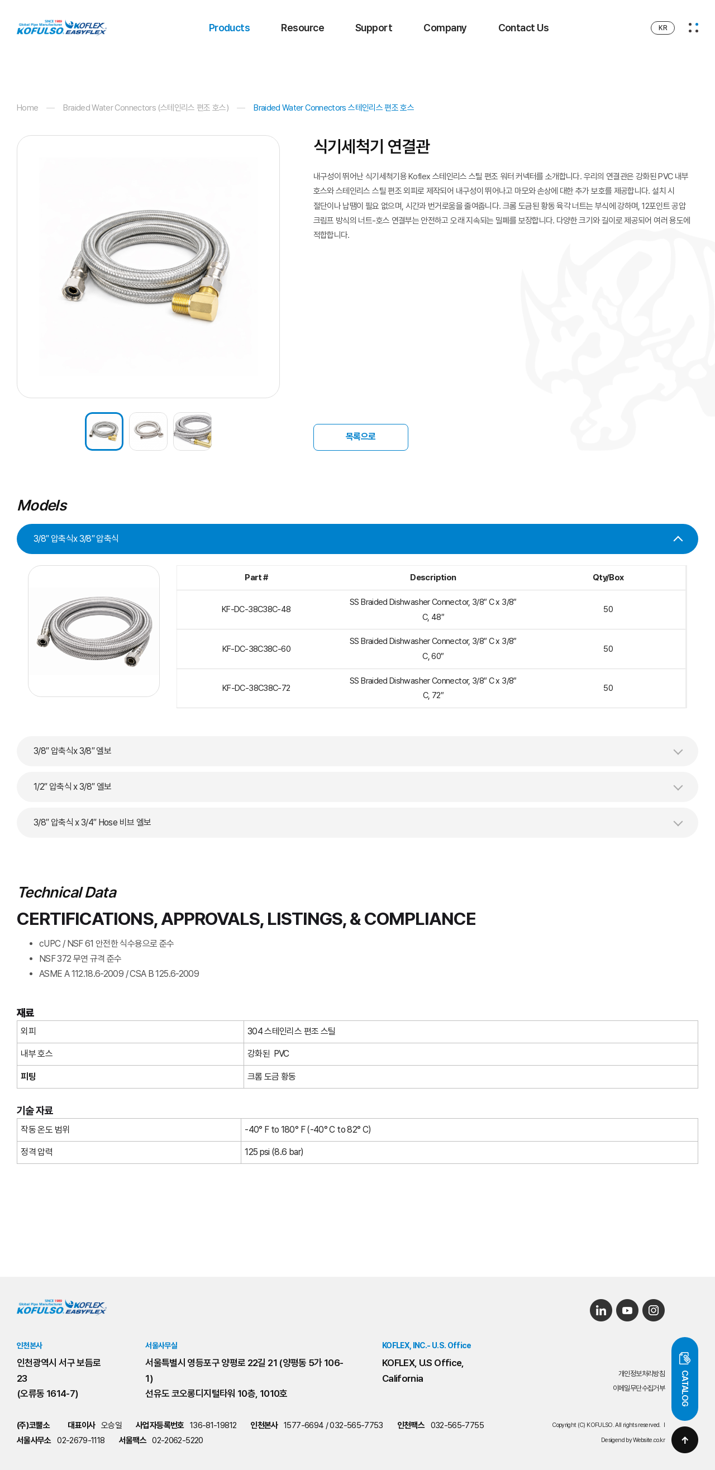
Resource (302, 28)
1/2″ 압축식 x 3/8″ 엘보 (72, 786)
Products (229, 28)
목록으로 (360, 436)
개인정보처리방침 (641, 1373)
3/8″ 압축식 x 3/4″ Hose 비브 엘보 (92, 822)
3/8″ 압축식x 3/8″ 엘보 (72, 751)
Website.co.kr (649, 1440)
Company (444, 28)
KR (663, 28)
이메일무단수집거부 (639, 1388)
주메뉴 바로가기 (0, 0)
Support (373, 28)
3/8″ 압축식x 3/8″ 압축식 (76, 538)
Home (27, 108)
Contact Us (523, 28)
